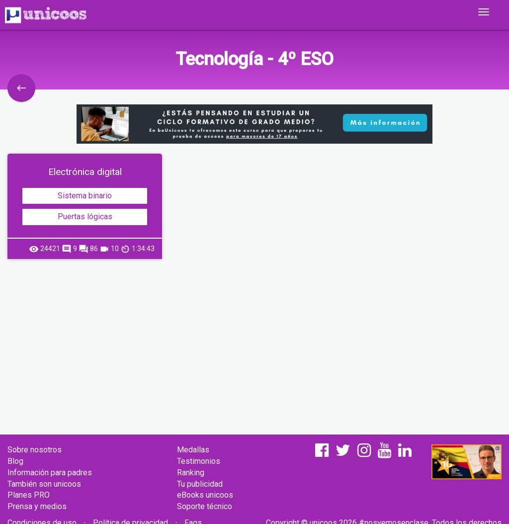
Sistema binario (85, 195)
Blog (15, 461)
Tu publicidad (200, 484)
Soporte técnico (204, 506)
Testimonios (198, 461)
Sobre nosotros (34, 449)
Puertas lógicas (85, 216)
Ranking (190, 472)
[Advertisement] (254, 338)
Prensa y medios (37, 506)
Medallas (193, 449)
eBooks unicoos (205, 495)
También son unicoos (44, 484)
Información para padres (49, 472)
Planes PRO (28, 495)
